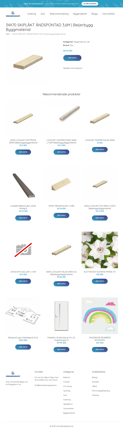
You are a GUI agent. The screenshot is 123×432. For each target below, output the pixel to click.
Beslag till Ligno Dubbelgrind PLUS (23, 339)
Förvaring (67, 388)
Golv (43, 14)
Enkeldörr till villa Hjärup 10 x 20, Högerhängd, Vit (61, 340)
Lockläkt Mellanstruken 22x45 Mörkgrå (23, 208)
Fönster (66, 383)
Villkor (94, 388)
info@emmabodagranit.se (46, 387)
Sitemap (95, 397)
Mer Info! (72, 59)
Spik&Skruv (68, 406)
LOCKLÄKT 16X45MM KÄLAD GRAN (100, 142)
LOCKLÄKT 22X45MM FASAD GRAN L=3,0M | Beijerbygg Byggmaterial (61, 143)
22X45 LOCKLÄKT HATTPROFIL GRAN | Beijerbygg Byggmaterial (23, 143)
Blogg (94, 14)
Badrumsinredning (59, 14)
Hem (8, 36)
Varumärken (108, 14)
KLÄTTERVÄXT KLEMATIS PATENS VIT (100, 273)
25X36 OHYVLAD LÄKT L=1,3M (23, 273)
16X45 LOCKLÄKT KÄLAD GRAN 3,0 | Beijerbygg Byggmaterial (61, 274)
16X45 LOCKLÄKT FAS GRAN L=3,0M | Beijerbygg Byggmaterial (99, 208)
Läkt (88, 43)
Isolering (32, 14)
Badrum (66, 379)
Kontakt (95, 383)
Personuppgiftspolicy (101, 392)
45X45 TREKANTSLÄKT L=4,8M (61, 207)
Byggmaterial (80, 14)
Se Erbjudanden (89, 4)
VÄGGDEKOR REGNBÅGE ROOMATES (100, 340)
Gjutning (66, 392)
